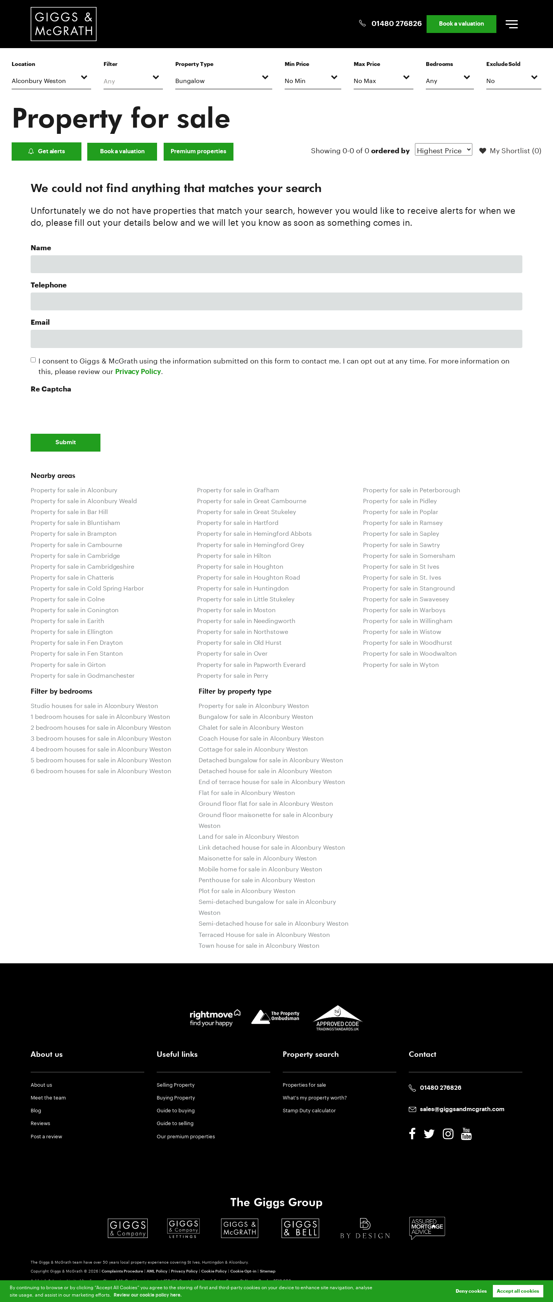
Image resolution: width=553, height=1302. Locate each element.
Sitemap (267, 1271)
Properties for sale (304, 1084)
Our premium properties (186, 1135)
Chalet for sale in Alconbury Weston (251, 726)
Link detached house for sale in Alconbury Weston (272, 846)
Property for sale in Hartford (237, 521)
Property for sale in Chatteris (72, 576)
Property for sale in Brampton (73, 532)
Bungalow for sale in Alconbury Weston (256, 715)
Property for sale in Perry (233, 674)
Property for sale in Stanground (408, 587)
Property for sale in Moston (236, 609)
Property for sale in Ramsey (403, 521)
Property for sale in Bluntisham (75, 521)
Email (40, 322)
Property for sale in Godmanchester (83, 674)
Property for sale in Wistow (402, 630)
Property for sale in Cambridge (75, 554)
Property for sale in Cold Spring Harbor (87, 587)
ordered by (390, 151)
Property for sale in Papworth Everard (251, 663)
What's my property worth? (315, 1097)
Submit (65, 442)
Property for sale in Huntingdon (243, 587)
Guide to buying (176, 1109)
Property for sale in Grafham (238, 489)
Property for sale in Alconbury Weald (84, 500)
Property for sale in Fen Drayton (77, 641)
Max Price (367, 64)
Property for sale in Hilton (234, 554)
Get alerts (46, 151)
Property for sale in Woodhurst (407, 641)
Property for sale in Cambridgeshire (82, 565)
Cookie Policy (214, 1271)
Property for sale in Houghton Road (248, 576)
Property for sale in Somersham (409, 554)
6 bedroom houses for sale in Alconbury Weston (101, 770)
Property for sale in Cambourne (76, 544)
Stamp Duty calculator (309, 1109)
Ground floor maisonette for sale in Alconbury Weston (266, 819)
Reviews (40, 1122)
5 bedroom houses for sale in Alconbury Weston (101, 759)
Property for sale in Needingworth (246, 620)
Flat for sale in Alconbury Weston (247, 791)
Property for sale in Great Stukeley (246, 511)
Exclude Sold (503, 64)
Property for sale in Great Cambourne (251, 500)
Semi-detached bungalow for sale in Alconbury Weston (267, 906)
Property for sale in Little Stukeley (246, 598)
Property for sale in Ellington (72, 630)
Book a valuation (461, 24)
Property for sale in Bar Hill (69, 511)
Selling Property (176, 1084)
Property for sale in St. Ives (402, 576)
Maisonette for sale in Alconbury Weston (258, 857)
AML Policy (157, 1271)
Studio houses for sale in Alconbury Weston (94, 705)
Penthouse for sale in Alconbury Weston (257, 879)
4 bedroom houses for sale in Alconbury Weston (101, 748)
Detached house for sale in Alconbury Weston (265, 770)
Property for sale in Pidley (400, 500)
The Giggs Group (276, 1202)
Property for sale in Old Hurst (239, 641)
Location (23, 64)
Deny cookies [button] (471, 1291)
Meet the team (48, 1097)
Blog (36, 1109)
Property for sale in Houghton (240, 565)
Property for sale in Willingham (407, 620)
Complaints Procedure (122, 1271)
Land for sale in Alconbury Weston (249, 835)
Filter (111, 64)
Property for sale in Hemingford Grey (250, 544)
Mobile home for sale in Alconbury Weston (260, 868)
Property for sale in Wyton (401, 663)
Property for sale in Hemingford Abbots (254, 532)
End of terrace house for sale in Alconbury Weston (272, 781)
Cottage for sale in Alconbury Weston (253, 748)
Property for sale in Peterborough (411, 489)
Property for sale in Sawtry (401, 544)
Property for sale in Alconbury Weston (254, 705)
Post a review (46, 1135)
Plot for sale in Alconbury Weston (247, 890)
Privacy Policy (138, 372)
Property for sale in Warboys (404, 609)
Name (41, 248)
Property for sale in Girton (68, 663)
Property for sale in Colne (68, 598)
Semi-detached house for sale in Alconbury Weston (273, 922)
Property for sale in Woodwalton (409, 652)
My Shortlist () (510, 151)
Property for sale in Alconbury (74, 489)
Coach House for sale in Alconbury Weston (261, 737)
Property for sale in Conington (75, 609)
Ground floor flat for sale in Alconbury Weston (266, 802)
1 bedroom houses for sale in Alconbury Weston (100, 715)
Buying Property (176, 1097)
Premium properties (198, 151)
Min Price (297, 64)
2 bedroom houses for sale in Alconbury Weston (101, 726)
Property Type (194, 64)
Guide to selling (175, 1122)
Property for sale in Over (232, 652)
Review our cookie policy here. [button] (148, 1295)
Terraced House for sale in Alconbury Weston (264, 933)
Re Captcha (51, 389)
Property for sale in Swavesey (406, 598)
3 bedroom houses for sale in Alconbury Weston (101, 737)
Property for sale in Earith (67, 620)
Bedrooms (439, 64)
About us (41, 1084)
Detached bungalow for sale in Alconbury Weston (271, 759)
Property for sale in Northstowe (242, 630)
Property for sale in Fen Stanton (77, 652)
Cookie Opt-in (243, 1271)
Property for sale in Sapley (401, 532)
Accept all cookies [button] (518, 1291)
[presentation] (90, 411)
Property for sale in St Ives (401, 565)
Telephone (49, 285)
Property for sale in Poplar (400, 511)
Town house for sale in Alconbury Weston (259, 944)
